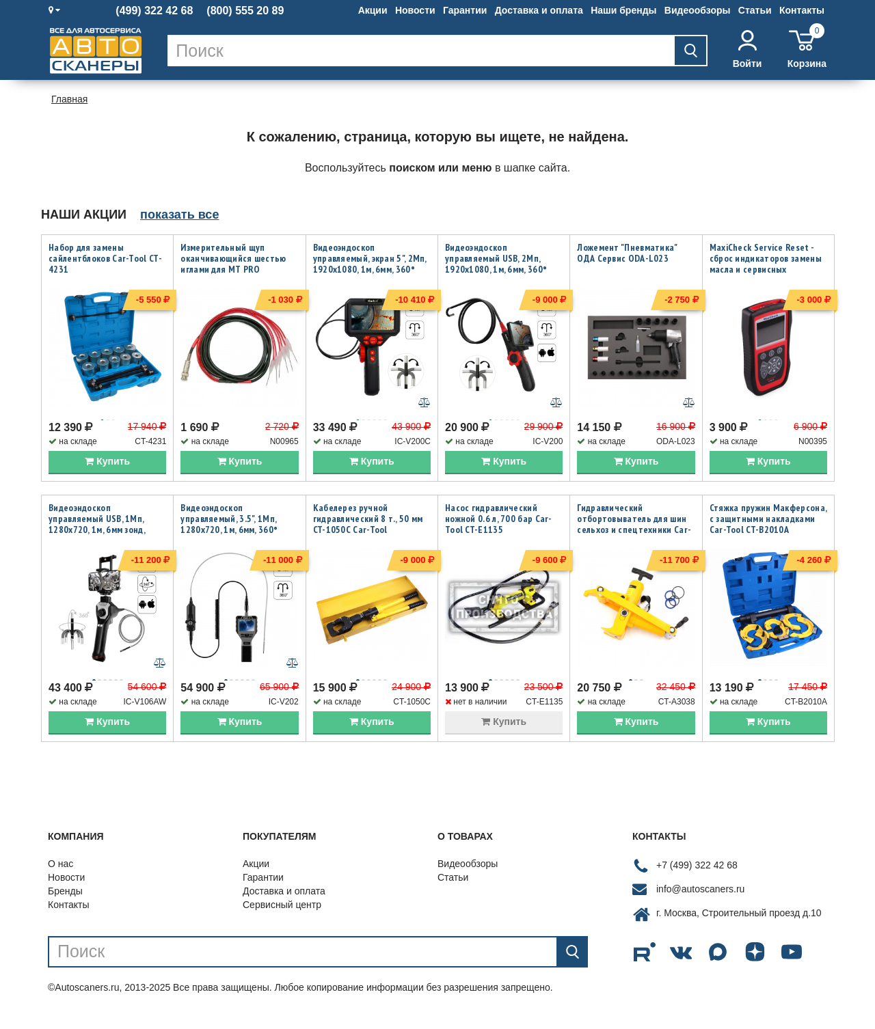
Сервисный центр (282, 918)
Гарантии (465, 10)
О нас (60, 877)
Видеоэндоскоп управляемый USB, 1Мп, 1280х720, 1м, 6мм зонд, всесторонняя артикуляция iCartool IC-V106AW (105, 536)
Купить (107, 468)
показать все (179, 214)
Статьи (755, 10)
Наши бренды (623, 10)
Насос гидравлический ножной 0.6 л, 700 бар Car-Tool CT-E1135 (498, 525)
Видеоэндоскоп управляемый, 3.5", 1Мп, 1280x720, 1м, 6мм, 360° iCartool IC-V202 (229, 530)
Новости (415, 10)
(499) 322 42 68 (154, 10)
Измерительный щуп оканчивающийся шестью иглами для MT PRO (233, 258)
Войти (747, 49)
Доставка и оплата (539, 10)
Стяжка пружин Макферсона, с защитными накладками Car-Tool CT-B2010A (768, 525)
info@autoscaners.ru (700, 903)
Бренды (65, 904)
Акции (373, 10)
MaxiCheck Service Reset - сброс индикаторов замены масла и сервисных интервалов (766, 263)
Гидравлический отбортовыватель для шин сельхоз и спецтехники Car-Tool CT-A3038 (634, 530)
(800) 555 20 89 (245, 10)
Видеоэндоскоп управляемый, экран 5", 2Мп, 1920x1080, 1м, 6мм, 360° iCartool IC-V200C (370, 263)
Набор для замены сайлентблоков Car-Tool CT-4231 (105, 258)
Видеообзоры (697, 10)
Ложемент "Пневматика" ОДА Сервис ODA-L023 (627, 252)
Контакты (801, 10)
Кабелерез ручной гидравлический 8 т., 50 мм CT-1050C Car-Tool (368, 525)
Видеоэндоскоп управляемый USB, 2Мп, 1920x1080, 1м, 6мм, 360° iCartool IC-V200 (496, 263)
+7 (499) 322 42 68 (697, 879)
